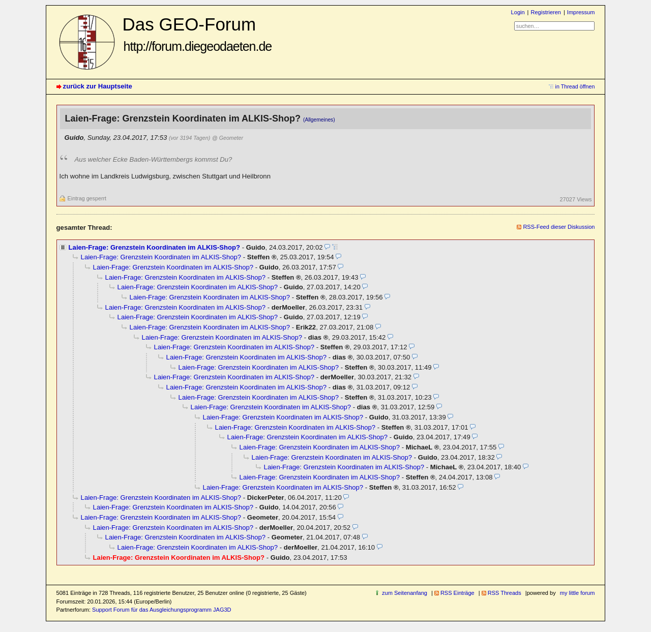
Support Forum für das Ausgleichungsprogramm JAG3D (161, 610)
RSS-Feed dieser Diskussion (559, 227)
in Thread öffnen (575, 86)
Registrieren (545, 12)
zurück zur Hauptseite (97, 86)
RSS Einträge (457, 593)
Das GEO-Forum (197, 33)
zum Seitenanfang (404, 593)
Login (518, 12)
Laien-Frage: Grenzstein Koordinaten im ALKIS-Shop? (154, 247)
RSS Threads (504, 593)
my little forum (577, 593)
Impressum (581, 12)
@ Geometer (227, 138)
